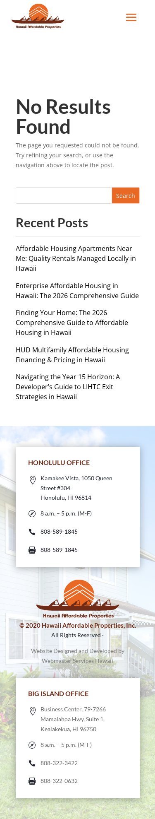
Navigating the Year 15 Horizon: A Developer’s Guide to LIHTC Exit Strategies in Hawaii (68, 386)
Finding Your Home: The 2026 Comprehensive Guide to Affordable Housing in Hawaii (72, 322)
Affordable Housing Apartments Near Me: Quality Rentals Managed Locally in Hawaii (76, 258)
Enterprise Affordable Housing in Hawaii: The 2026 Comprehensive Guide (77, 290)
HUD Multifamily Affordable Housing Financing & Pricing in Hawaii (72, 354)
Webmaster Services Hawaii (77, 660)
